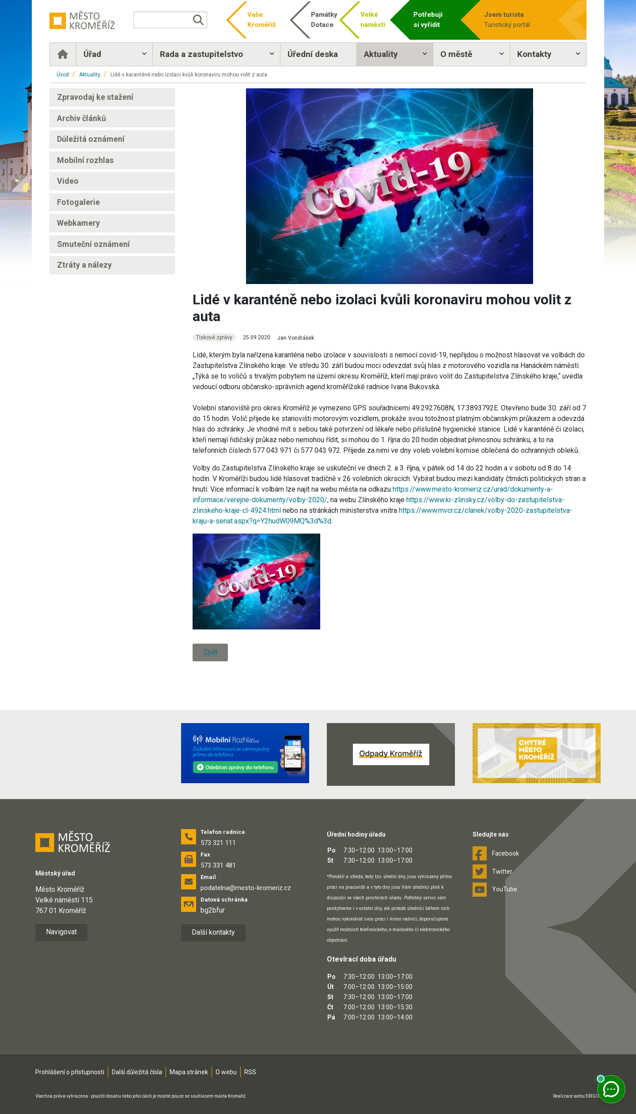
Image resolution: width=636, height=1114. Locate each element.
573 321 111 (218, 843)
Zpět (210, 652)
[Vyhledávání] (170, 19)
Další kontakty (213, 932)
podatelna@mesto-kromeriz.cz (246, 888)
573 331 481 (218, 865)
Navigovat (61, 932)
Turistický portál (517, 19)
